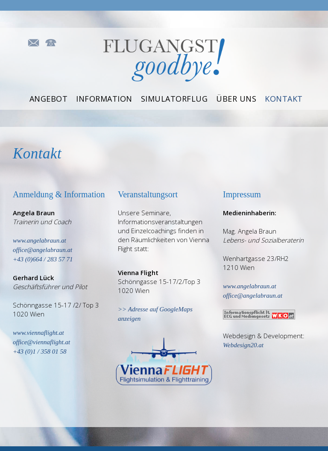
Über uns (236, 98)
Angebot (48, 98)
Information (104, 98)
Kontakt (284, 98)
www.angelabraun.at (39, 240)
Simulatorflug (174, 98)
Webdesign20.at (243, 345)
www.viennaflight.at (38, 332)
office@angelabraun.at (252, 295)
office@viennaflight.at (41, 342)
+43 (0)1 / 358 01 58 (40, 351)
